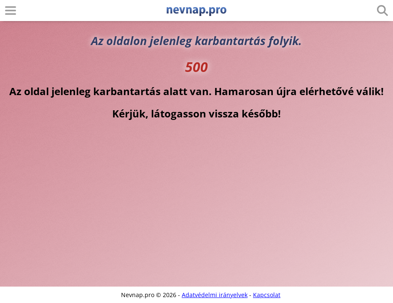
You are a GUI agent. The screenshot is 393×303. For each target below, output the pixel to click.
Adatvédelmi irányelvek (215, 295)
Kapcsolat (266, 295)
